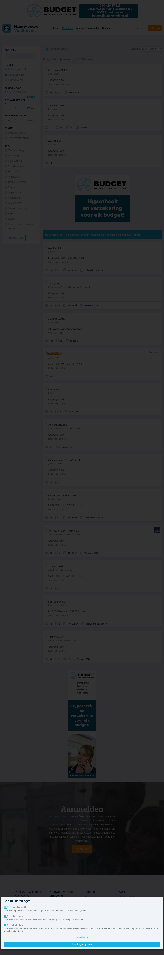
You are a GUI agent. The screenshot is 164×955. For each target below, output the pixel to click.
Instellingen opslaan (82, 944)
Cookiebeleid (82, 937)
